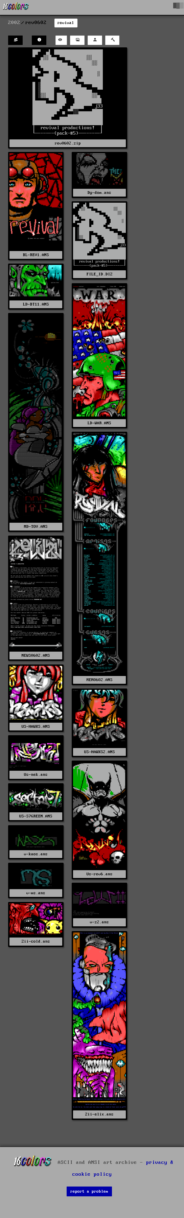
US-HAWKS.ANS (36, 726)
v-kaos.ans (36, 854)
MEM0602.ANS (100, 680)
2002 (14, 22)
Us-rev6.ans (100, 874)
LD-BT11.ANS (36, 304)
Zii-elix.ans (99, 1114)
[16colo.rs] (16, 7)
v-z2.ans (99, 922)
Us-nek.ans (36, 774)
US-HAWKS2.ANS (99, 752)
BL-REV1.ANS (36, 255)
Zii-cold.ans (36, 941)
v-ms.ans (35, 893)
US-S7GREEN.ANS (35, 816)
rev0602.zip (68, 143)
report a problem (89, 1191)
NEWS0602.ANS (36, 655)
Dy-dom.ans (99, 192)
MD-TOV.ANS (36, 526)
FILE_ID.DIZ (100, 274)
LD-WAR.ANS (99, 423)
